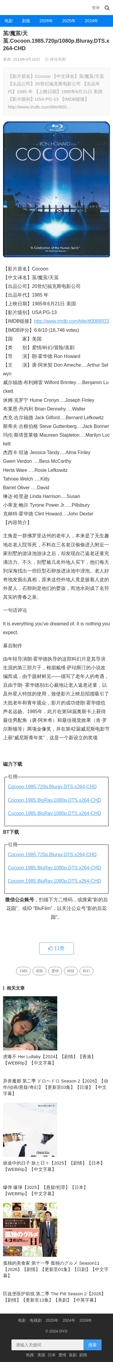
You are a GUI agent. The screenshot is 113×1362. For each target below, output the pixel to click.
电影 (9, 20)
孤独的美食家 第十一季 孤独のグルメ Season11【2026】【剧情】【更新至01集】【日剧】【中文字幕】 (55, 1269)
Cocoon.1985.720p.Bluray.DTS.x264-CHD (52, 786)
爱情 (55, 971)
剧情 (83, 1355)
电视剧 (36, 1320)
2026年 (46, 20)
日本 (52, 1355)
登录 (96, 7)
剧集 (26, 20)
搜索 (92, 1344)
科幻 (86, 971)
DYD (7, 7)
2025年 (69, 20)
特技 (70, 971)
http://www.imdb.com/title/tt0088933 (71, 321)
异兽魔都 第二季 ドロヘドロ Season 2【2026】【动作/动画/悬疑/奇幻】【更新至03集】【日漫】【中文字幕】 (55, 1087)
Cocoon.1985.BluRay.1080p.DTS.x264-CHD (54, 800)
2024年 (91, 20)
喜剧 (73, 1355)
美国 (41, 1355)
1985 (23, 971)
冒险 (39, 971)
